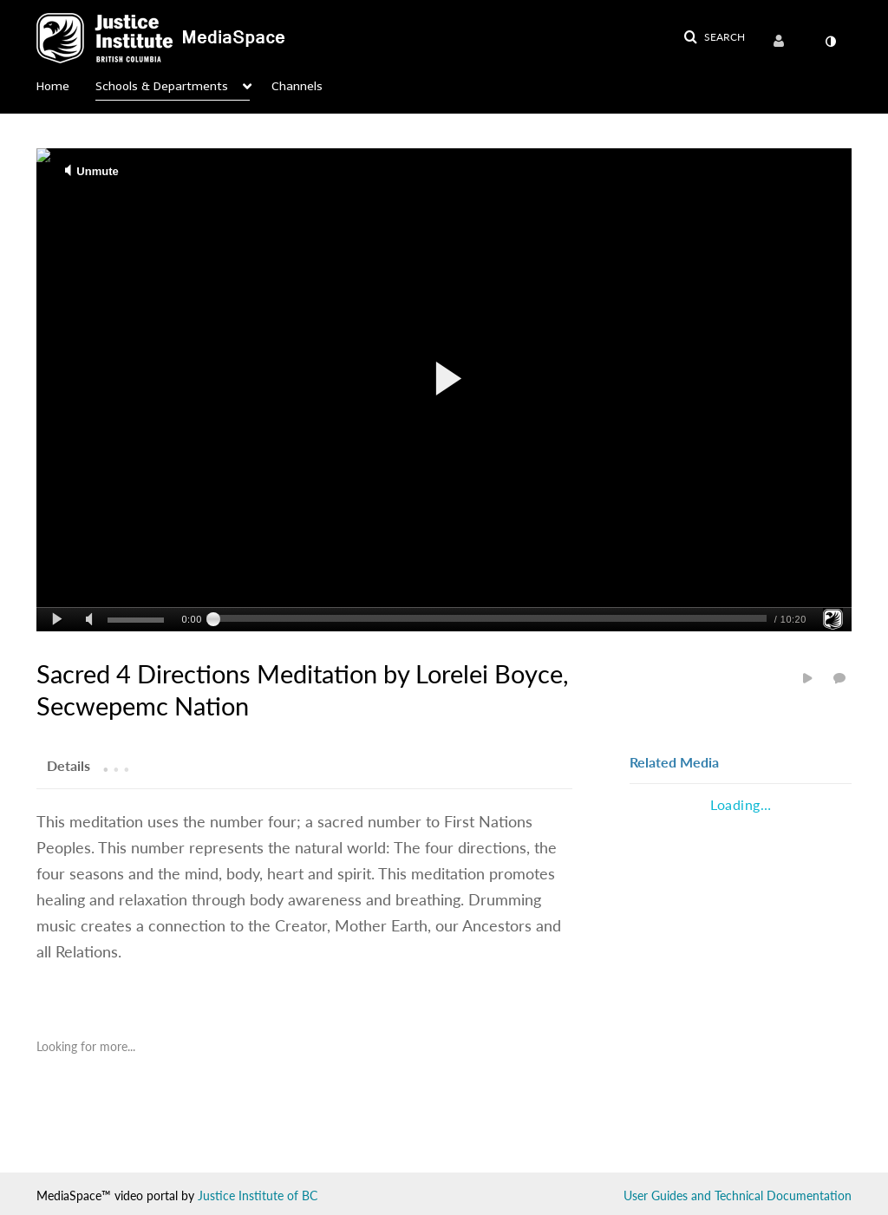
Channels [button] (297, 86)
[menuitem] (782, 41)
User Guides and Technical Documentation (738, 1195)
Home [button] (52, 86)
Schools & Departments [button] (161, 86)
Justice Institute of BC (257, 1195)
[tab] (68, 765)
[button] (714, 37)
